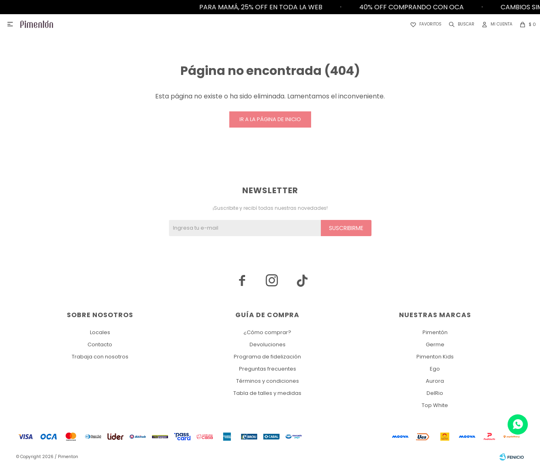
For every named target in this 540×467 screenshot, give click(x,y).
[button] (460, 24)
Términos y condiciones (267, 381)
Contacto (100, 344)
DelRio (435, 393)
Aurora (435, 381)
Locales (100, 332)
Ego (435, 369)
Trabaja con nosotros (100, 356)
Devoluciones (268, 344)
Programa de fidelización (267, 356)
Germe (435, 344)
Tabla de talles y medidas (267, 393)
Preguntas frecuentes (267, 369)
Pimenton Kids (435, 356)
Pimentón (435, 332)
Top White (435, 405)
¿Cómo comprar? (267, 332)
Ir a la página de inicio (270, 119)
